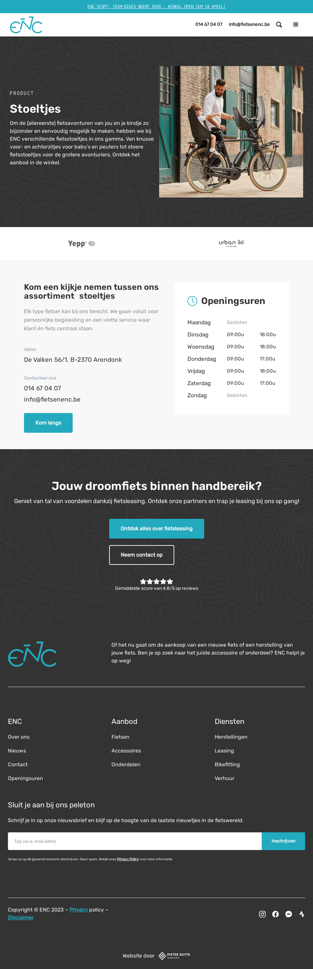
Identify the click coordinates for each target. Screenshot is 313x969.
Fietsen (120, 737)
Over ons (19, 737)
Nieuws (17, 751)
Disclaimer (21, 917)
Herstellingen (231, 737)
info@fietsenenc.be (52, 399)
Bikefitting (227, 764)
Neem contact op (142, 555)
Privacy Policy (128, 859)
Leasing (224, 751)
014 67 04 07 (42, 388)
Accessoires (126, 751)
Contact (18, 764)
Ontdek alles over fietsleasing (157, 528)
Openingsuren (25, 778)
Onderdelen (125, 764)
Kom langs (48, 423)
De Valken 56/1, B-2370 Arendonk (73, 359)
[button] (296, 24)
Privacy (78, 910)
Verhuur (224, 778)
